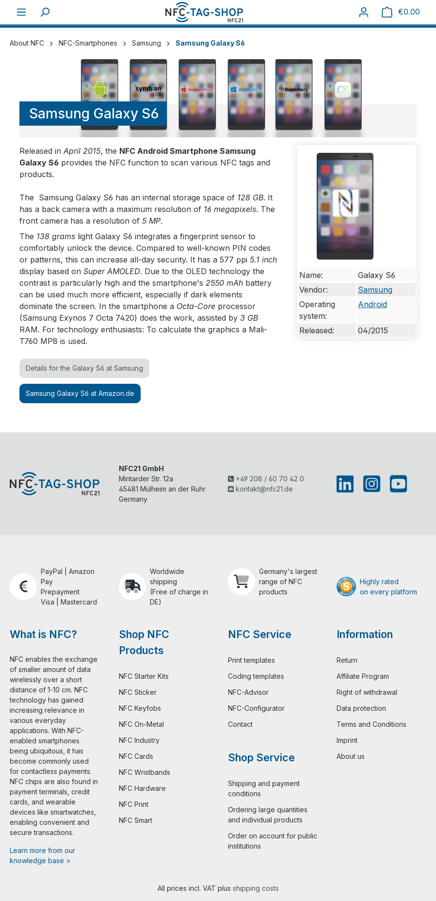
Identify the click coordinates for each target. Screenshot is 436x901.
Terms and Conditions (371, 724)
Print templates (251, 660)
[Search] (44, 12)
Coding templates (256, 676)
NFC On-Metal (141, 724)
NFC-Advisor (248, 692)
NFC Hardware (142, 788)
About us (351, 756)
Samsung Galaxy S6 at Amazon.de (80, 393)
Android (372, 304)
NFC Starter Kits (144, 676)
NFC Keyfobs (140, 708)
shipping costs (256, 888)
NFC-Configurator (256, 708)
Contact (240, 724)
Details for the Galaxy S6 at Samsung (84, 368)
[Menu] (21, 12)
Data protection (361, 708)
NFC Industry (139, 740)
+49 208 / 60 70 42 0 (266, 479)
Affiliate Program (363, 676)
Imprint (347, 740)
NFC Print (133, 804)
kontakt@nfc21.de (260, 489)
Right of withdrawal (367, 692)
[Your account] (363, 12)
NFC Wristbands (144, 772)
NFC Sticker (138, 692)
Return (347, 660)
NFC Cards (136, 756)
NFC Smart (135, 820)
